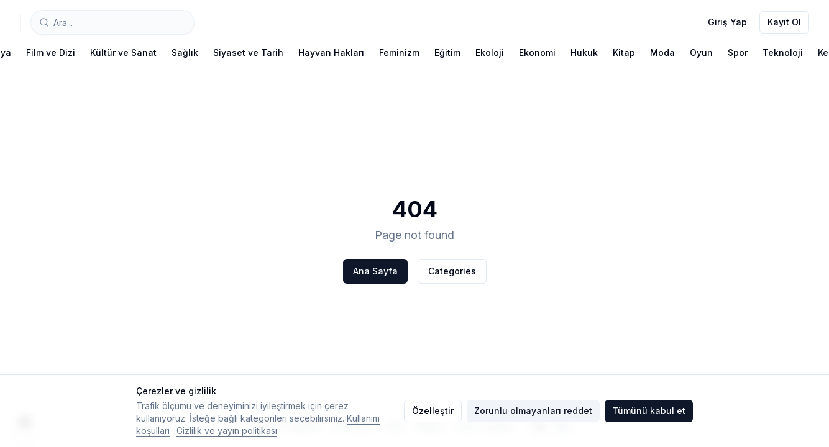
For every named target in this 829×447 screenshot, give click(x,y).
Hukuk (584, 52)
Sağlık (185, 52)
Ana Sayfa (375, 271)
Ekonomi (537, 52)
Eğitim (447, 52)
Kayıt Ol (784, 22)
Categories (452, 271)
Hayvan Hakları (331, 52)
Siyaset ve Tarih (248, 52)
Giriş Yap (727, 22)
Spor (738, 52)
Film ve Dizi (50, 52)
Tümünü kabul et (648, 410)
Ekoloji (489, 52)
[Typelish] (20, 22)
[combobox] (112, 22)
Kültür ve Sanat (123, 52)
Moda (662, 52)
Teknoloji (783, 52)
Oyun (701, 52)
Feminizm (399, 52)
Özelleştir (433, 410)
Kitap (624, 52)
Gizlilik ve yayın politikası (226, 430)
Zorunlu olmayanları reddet (533, 410)
